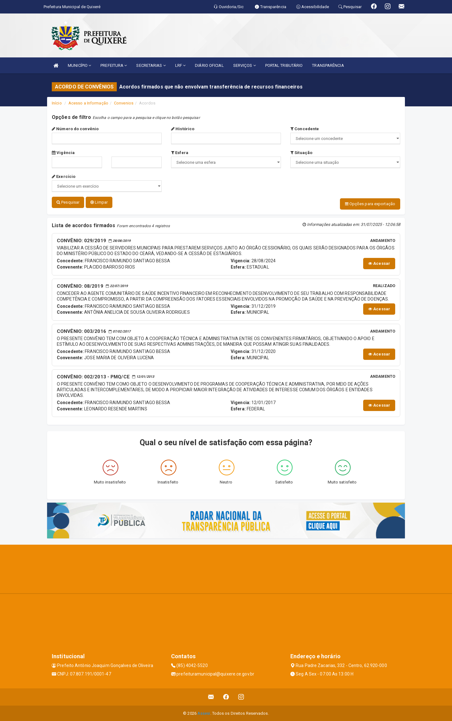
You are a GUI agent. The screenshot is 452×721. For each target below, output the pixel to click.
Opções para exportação (370, 203)
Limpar (99, 202)
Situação (301, 152)
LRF (180, 65)
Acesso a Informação (88, 103)
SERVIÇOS (244, 65)
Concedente (304, 128)
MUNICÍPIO (79, 65)
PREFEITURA (113, 65)
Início (57, 103)
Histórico (182, 128)
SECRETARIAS (150, 65)
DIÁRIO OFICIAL (209, 65)
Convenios (123, 103)
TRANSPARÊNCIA (328, 65)
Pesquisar (67, 202)
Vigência (63, 152)
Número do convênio (75, 128)
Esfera (179, 152)
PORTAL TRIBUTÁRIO (284, 65)
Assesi (203, 713)
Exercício (63, 176)
